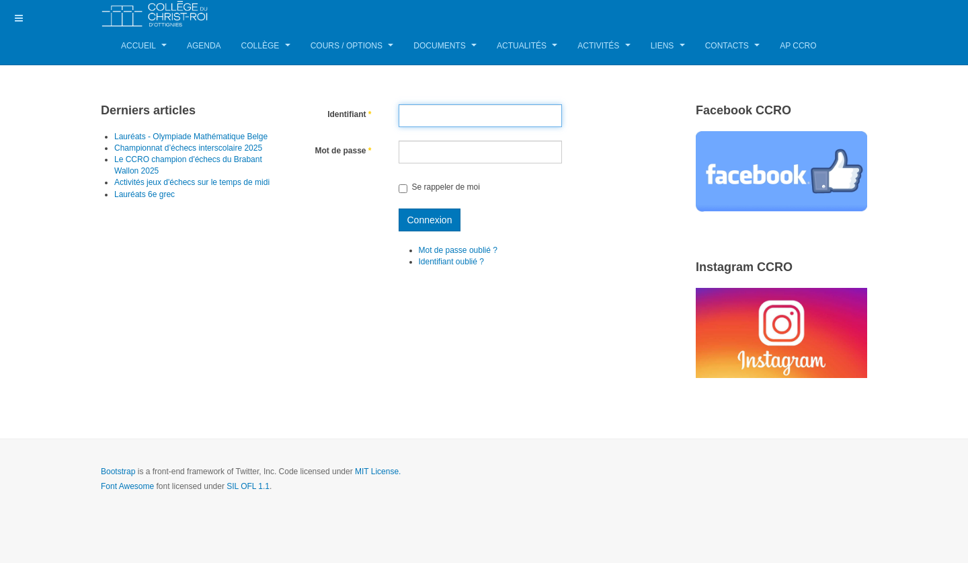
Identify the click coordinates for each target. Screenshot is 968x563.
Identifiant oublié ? (451, 261)
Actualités (527, 45)
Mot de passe (343, 150)
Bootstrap (118, 471)
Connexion (429, 220)
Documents (445, 45)
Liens (668, 45)
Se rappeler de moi (439, 187)
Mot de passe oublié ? (458, 250)
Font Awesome (127, 486)
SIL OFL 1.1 (248, 486)
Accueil (144, 45)
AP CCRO (798, 45)
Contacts (732, 45)
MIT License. (378, 471)
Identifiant (349, 114)
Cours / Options (352, 45)
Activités (603, 45)
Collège (265, 45)
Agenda (204, 45)
